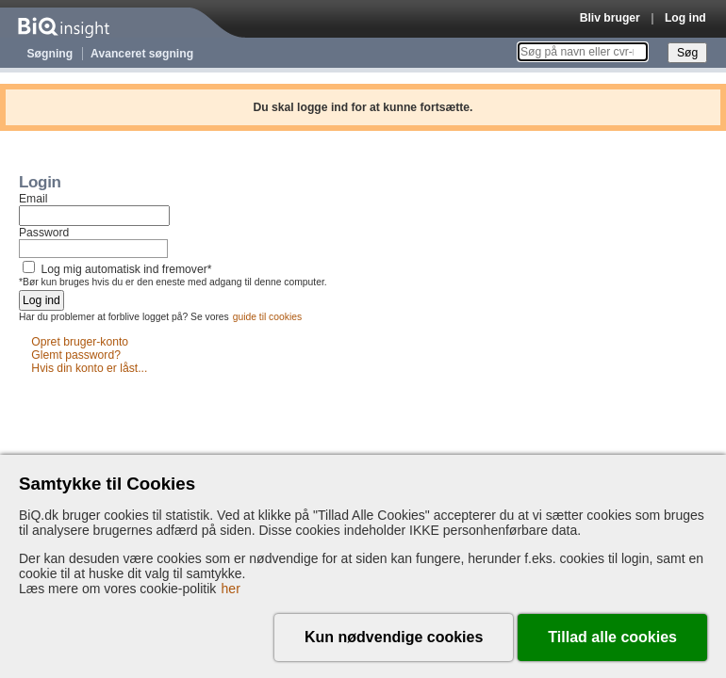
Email (33, 198)
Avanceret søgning (142, 53)
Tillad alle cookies (612, 637)
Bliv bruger (610, 17)
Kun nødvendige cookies (394, 637)
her (231, 588)
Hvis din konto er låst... (89, 368)
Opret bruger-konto (79, 341)
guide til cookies (268, 317)
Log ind (685, 17)
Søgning (50, 53)
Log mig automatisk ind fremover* (126, 269)
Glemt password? (76, 355)
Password (44, 232)
